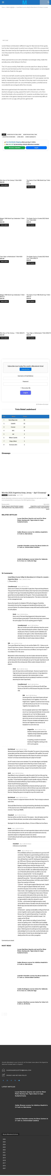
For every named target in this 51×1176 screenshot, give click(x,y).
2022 (4, 1150)
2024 (4, 1144)
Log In (36, 147)
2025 (4, 1142)
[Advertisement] (25, 24)
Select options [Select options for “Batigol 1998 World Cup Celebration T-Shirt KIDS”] (4, 225)
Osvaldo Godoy (12, 495)
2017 (4, 1163)
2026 (4, 1139)
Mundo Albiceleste (31, 136)
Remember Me (25, 388)
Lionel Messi (20, 136)
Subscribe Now (25, 369)
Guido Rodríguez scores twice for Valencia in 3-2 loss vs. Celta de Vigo (32, 560)
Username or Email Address (25, 376)
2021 (4, 1152)
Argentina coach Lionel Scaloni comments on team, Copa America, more (39, 508)
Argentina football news (14, 134)
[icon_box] (14, 1075)
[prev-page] (3, 1014)
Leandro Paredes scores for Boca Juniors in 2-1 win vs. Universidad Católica (32, 546)
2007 (4, 1168)
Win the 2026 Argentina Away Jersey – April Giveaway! (24, 493)
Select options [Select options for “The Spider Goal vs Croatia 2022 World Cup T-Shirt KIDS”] (31, 225)
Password (25, 381)
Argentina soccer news (9, 136)
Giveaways (4, 495)
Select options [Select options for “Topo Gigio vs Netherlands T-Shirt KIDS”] (4, 261)
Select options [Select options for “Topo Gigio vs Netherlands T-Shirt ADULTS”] (31, 338)
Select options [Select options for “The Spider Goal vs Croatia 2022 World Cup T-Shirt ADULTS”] (31, 263)
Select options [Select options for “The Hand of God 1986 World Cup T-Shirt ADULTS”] (31, 301)
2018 (4, 1160)
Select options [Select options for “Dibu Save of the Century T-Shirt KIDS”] (4, 185)
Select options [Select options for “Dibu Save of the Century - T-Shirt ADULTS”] (4, 338)
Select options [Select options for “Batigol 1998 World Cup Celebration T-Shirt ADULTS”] (4, 301)
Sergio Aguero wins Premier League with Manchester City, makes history (12, 507)
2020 (4, 1155)
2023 (4, 1147)
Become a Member (15, 147)
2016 (4, 1165)
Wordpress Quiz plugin (43, 404)
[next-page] (6, 1014)
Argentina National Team (30, 134)
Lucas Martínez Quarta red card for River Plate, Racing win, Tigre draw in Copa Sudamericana (31, 520)
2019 (4, 1157)
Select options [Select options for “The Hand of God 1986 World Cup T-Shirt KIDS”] (31, 186)
